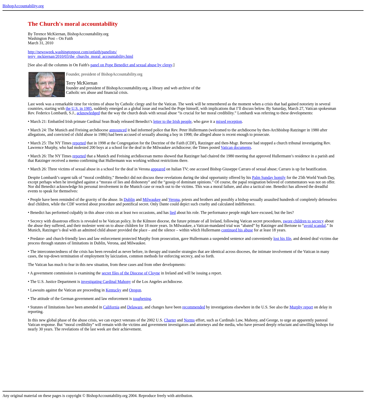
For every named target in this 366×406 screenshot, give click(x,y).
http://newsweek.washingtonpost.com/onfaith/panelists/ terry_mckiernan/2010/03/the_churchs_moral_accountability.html (80, 54)
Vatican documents (236, 147)
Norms (189, 320)
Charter (170, 320)
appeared (158, 169)
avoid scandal (315, 225)
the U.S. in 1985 (79, 108)
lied (173, 212)
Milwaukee (152, 199)
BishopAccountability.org (23, 6)
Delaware (134, 307)
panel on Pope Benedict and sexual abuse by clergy (131, 65)
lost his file (282, 238)
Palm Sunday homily (269, 177)
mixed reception (229, 121)
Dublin (129, 199)
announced (117, 130)
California (111, 307)
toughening (142, 298)
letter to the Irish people (172, 121)
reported (79, 143)
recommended (193, 307)
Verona (173, 199)
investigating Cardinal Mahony (106, 281)
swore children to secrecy (303, 221)
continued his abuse (237, 230)
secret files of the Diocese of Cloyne (131, 273)
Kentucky (113, 290)
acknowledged (88, 113)
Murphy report (301, 307)
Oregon (135, 290)
